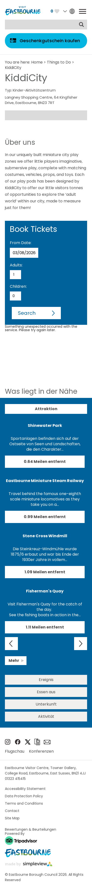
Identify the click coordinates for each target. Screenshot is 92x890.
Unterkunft (46, 704)
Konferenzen (41, 751)
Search (27, 313)
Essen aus (46, 692)
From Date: (20, 243)
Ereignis (46, 679)
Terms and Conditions (24, 803)
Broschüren (37, 742)
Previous (11, 643)
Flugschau (14, 751)
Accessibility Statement (25, 788)
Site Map (12, 818)
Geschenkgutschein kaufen (50, 41)
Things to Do (59, 62)
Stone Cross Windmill (45, 536)
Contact (12, 810)
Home (37, 62)
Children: (18, 286)
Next (80, 643)
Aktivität (46, 716)
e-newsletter (47, 742)
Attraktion (46, 409)
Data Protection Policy (24, 796)
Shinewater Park (45, 425)
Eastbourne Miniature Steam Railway (45, 481)
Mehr (14, 660)
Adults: (16, 265)
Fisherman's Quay (45, 591)
